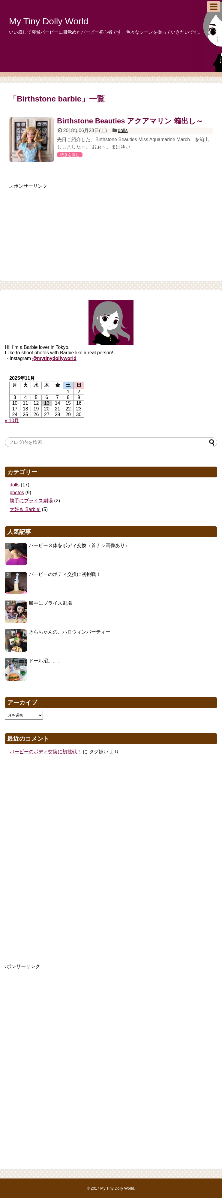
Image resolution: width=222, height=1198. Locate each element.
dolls (123, 130)
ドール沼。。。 (45, 660)
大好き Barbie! (25, 509)
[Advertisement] (54, 227)
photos (17, 492)
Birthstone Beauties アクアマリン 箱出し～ (130, 121)
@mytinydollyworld (54, 358)
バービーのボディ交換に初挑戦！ (65, 574)
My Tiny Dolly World (48, 21)
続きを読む (70, 155)
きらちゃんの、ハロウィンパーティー (69, 631)
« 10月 (12, 420)
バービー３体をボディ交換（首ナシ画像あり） (79, 545)
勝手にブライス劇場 (31, 500)
